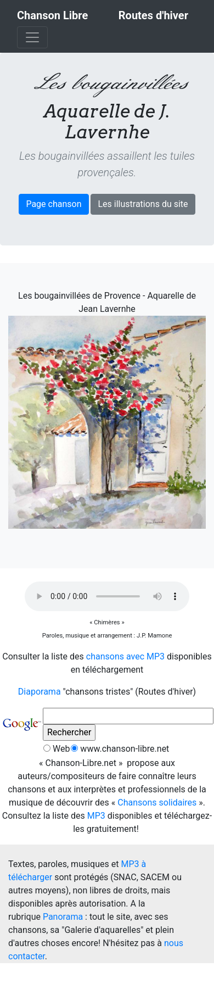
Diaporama (39, 691)
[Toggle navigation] (32, 37)
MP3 (96, 815)
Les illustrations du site (143, 204)
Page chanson (53, 204)
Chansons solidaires (156, 802)
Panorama (63, 917)
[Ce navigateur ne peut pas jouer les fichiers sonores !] (107, 596)
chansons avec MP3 (125, 656)
